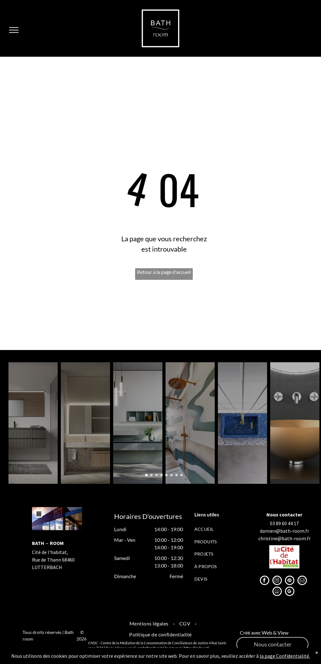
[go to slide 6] (171, 475)
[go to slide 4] (161, 475)
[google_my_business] (289, 592)
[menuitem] (217, 529)
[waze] (277, 592)
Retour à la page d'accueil (164, 272)
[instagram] (277, 581)
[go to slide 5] (166, 475)
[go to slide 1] (146, 475)
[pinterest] (289, 581)
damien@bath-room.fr (284, 531)
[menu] (14, 30)
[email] (302, 581)
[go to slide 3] (156, 475)
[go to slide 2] (151, 475)
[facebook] (264, 581)
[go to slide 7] (176, 475)
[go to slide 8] (181, 475)
